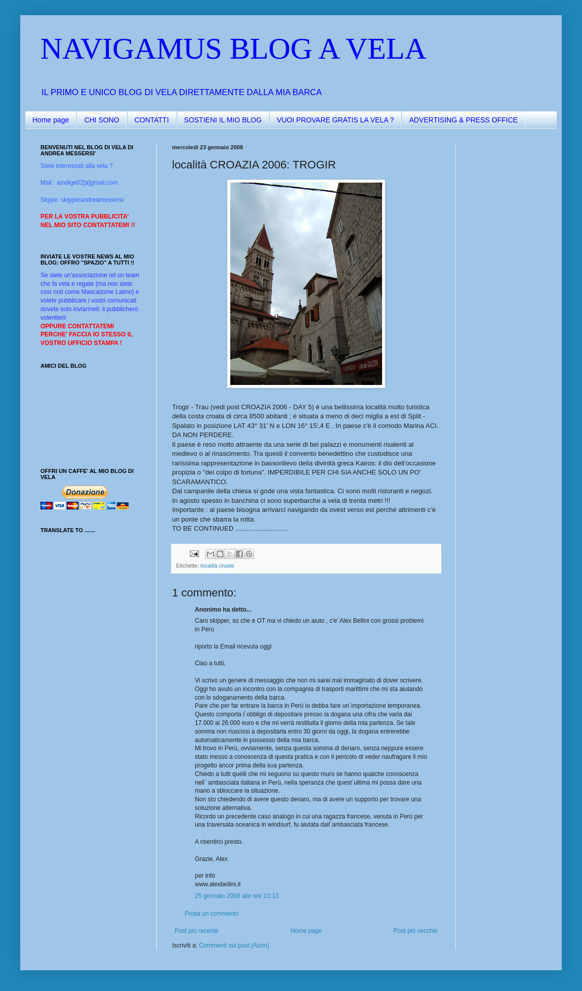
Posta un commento (212, 913)
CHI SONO (101, 120)
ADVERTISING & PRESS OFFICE (463, 120)
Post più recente (197, 930)
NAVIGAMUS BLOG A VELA (233, 48)
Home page (50, 120)
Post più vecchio (416, 930)
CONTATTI (152, 120)
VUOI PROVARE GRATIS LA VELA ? (335, 120)
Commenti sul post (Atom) (234, 945)
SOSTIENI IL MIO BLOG (223, 120)
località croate (217, 566)
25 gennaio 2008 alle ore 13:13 (236, 895)
